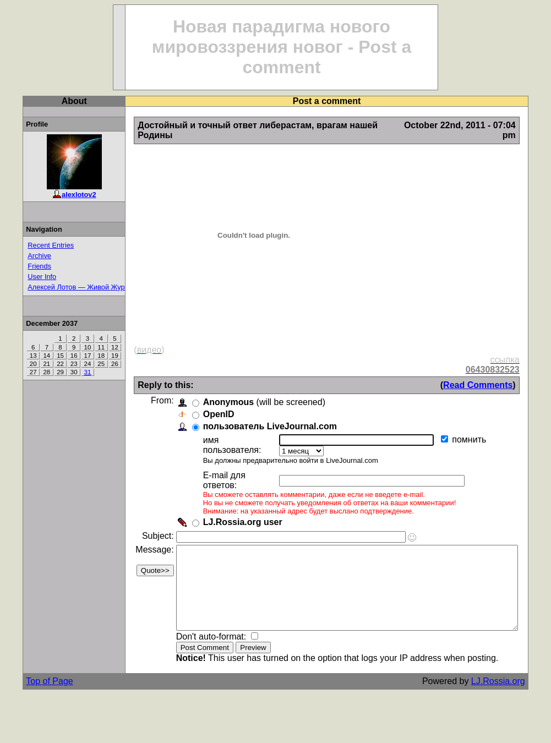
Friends (21, 266)
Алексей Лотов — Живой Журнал (63, 287)
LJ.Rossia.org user (224, 493)
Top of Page (31, 669)
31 (69, 372)
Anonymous (209, 392)
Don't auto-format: (193, 624)
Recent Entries (32, 245)
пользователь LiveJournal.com (251, 416)
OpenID (200, 404)
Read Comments (501, 375)
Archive (21, 256)
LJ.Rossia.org (521, 669)
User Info (23, 276)
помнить (457, 429)
